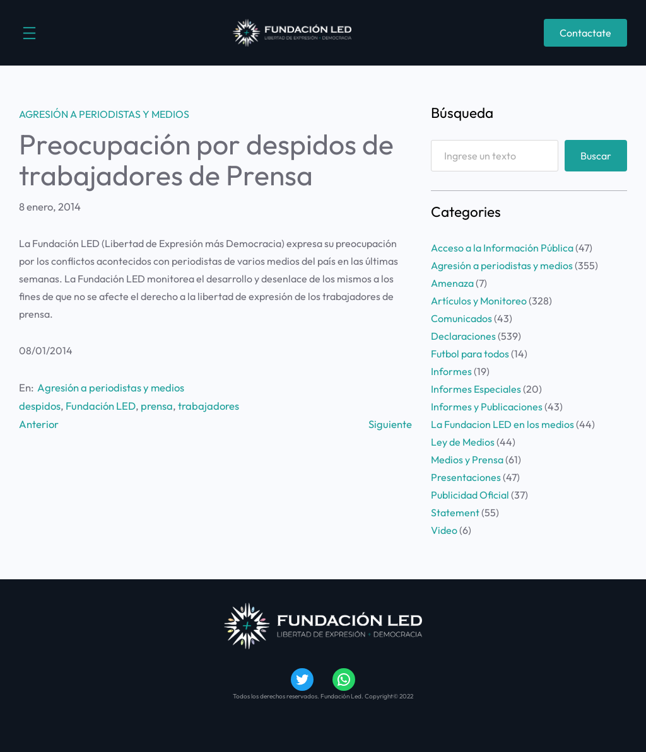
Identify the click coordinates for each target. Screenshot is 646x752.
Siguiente (390, 424)
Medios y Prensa (467, 459)
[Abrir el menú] (29, 33)
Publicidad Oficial (470, 495)
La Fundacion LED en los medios (502, 424)
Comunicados (461, 318)
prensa (157, 405)
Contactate (585, 32)
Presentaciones (466, 477)
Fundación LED (101, 405)
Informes (451, 371)
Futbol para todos (470, 353)
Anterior (39, 424)
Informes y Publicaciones (487, 406)
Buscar (595, 155)
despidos (40, 405)
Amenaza (452, 283)
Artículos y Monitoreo (479, 300)
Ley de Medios (463, 442)
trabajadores (208, 405)
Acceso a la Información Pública (502, 247)
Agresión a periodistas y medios (104, 114)
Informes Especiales (476, 389)
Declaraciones (463, 336)
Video (444, 530)
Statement (455, 512)
